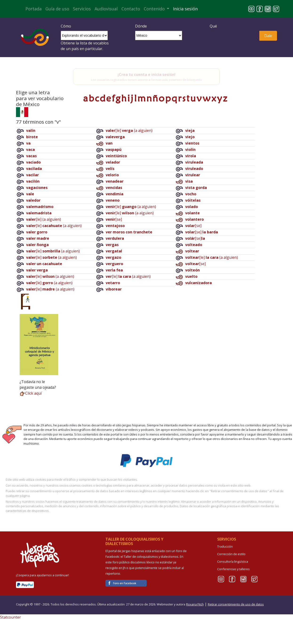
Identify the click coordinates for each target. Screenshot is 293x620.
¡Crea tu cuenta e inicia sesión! (147, 74)
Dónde (141, 26)
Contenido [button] (155, 9)
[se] (114, 219)
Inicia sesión (185, 9)
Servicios (82, 9)
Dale (268, 35)
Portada (33, 9)
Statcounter (10, 617)
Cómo (66, 26)
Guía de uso (57, 9)
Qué (213, 26)
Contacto (130, 9)
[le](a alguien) (43, 219)
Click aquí (31, 393)
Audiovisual (106, 9)
